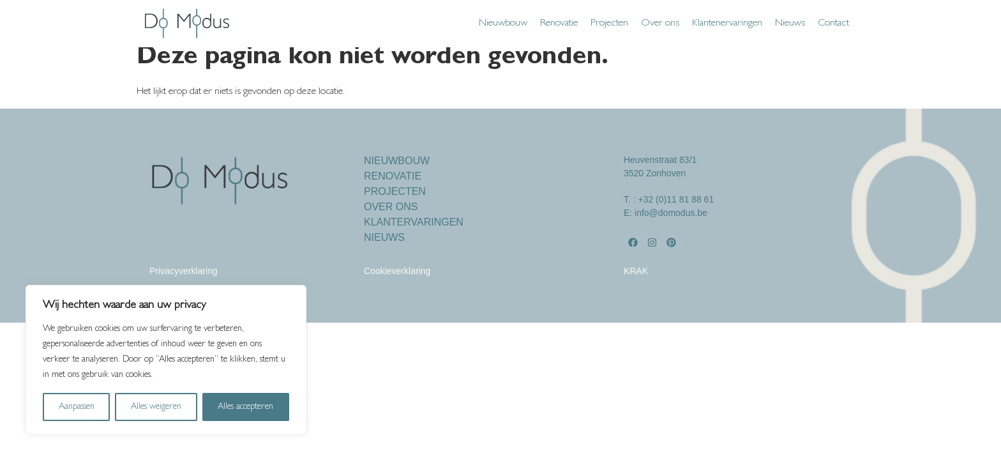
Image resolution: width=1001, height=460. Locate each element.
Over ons (660, 24)
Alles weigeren (156, 406)
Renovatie (559, 24)
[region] (166, 359)
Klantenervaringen (727, 24)
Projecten (609, 24)
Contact (833, 24)
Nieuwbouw (503, 24)
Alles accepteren (245, 406)
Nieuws (790, 24)
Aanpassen (76, 406)
